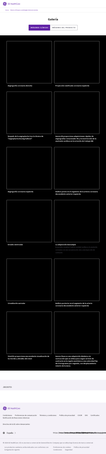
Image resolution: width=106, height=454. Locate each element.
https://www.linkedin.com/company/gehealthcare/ (71, 432)
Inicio (7, 10)
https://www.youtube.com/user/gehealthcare (77, 432)
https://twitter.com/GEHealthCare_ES (65, 432)
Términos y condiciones (48, 415)
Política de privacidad (67, 415)
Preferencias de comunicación (26, 415)
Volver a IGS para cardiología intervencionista (24, 10)
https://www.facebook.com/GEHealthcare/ (54, 432)
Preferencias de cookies (62, 447)
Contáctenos (7, 415)
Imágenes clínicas (39, 27)
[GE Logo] (11, 3)
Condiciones (57, 450)
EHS (86, 415)
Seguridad (68, 450)
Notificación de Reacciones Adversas (16, 418)
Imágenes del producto (64, 27)
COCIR (80, 415)
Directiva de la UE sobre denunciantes (16, 424)
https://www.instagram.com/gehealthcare (60, 432)
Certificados (95, 415)
